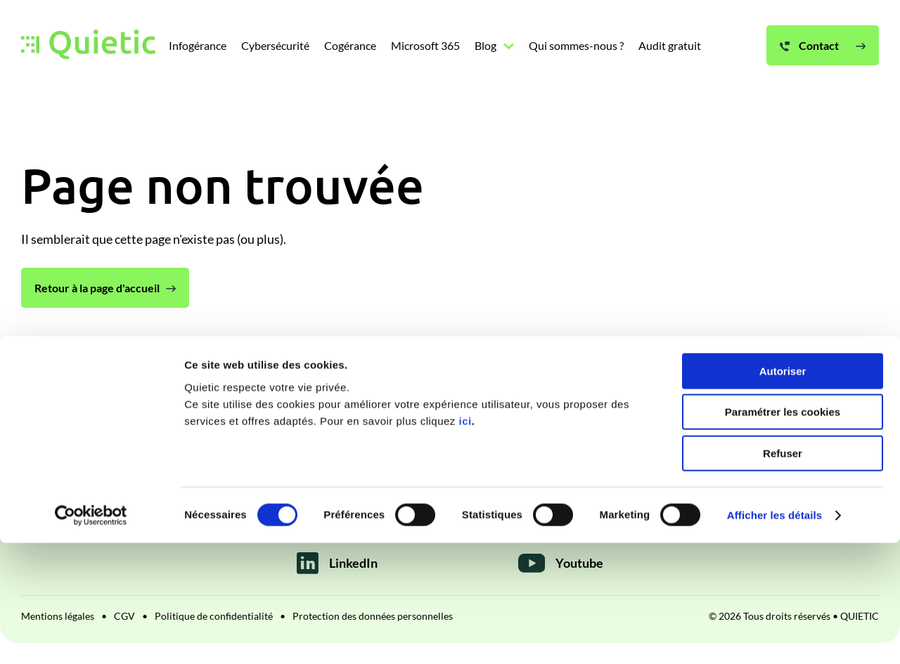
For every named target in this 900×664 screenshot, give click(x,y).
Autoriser (782, 492)
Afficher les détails (774, 636)
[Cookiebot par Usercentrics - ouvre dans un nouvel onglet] (91, 636)
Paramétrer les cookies (782, 534)
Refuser (782, 574)
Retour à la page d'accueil (97, 287)
